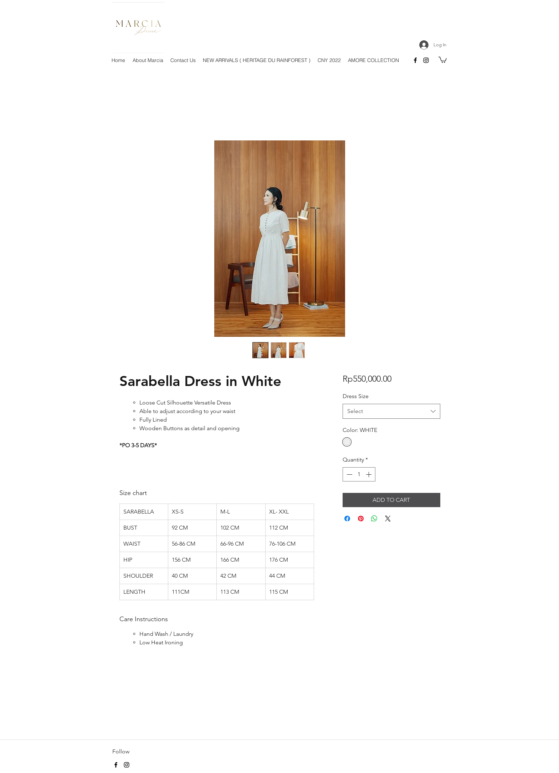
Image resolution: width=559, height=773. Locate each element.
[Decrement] (349, 474)
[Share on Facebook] (347, 518)
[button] (443, 59)
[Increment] (369, 474)
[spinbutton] (359, 474)
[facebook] (415, 60)
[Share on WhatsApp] (374, 518)
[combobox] (391, 411)
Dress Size (356, 396)
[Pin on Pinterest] (361, 518)
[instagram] (426, 60)
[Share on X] (388, 518)
